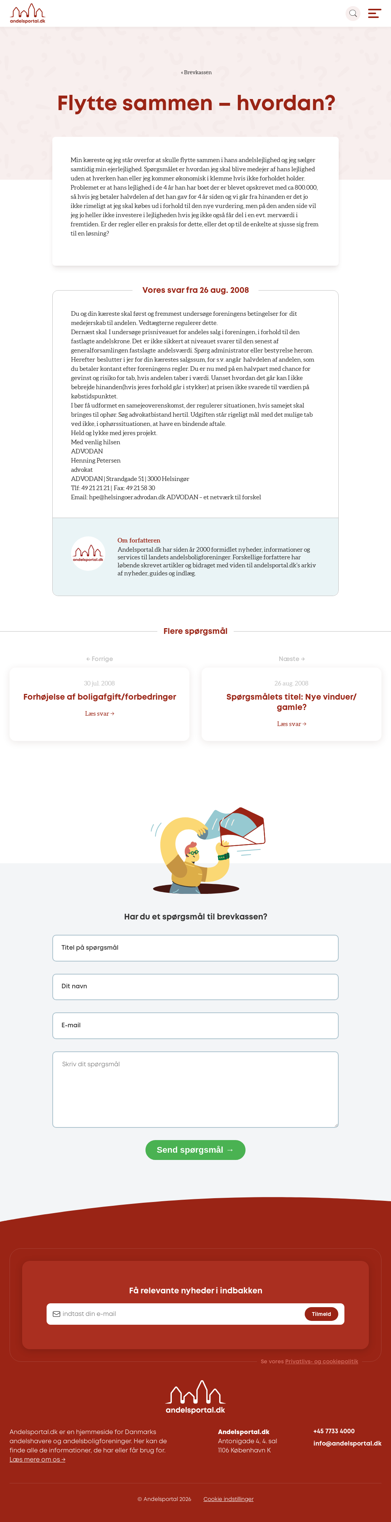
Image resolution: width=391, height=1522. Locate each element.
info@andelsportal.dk (347, 1444)
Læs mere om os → (37, 1460)
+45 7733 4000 (334, 1431)
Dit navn (74, 986)
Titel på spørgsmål (89, 948)
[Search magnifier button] (353, 13)
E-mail (71, 1025)
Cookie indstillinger (229, 1499)
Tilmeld (321, 1314)
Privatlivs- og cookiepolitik (321, 1362)
